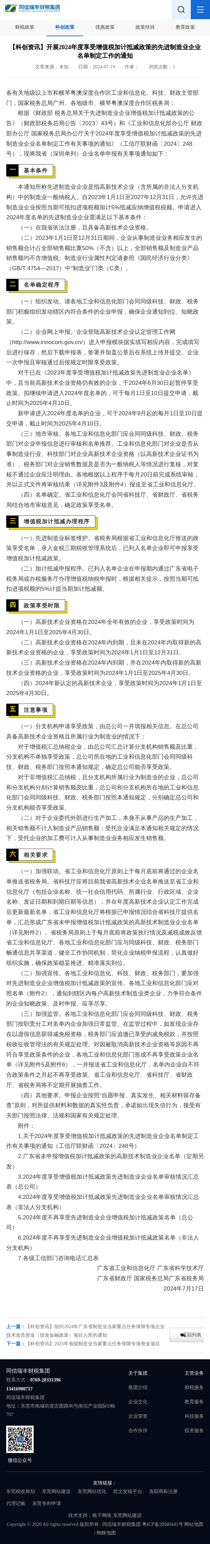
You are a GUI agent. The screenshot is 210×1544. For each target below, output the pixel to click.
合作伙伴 (138, 1430)
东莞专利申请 (46, 1503)
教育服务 (194, 1401)
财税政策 (24, 27)
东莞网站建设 (56, 1491)
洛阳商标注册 (163, 1491)
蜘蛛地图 (106, 1532)
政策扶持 (145, 27)
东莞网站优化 (92, 1491)
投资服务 (194, 1430)
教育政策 (185, 27)
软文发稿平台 (127, 1491)
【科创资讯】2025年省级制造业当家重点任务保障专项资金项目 (92, 1343)
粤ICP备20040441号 (162, 1524)
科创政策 (64, 27)
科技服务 (194, 1416)
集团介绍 (138, 1387)
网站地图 (193, 1524)
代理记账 (15, 1503)
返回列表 (191, 1334)
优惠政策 (105, 27)
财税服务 (194, 1387)
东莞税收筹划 (20, 1491)
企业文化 (138, 1401)
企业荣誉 (138, 1416)
